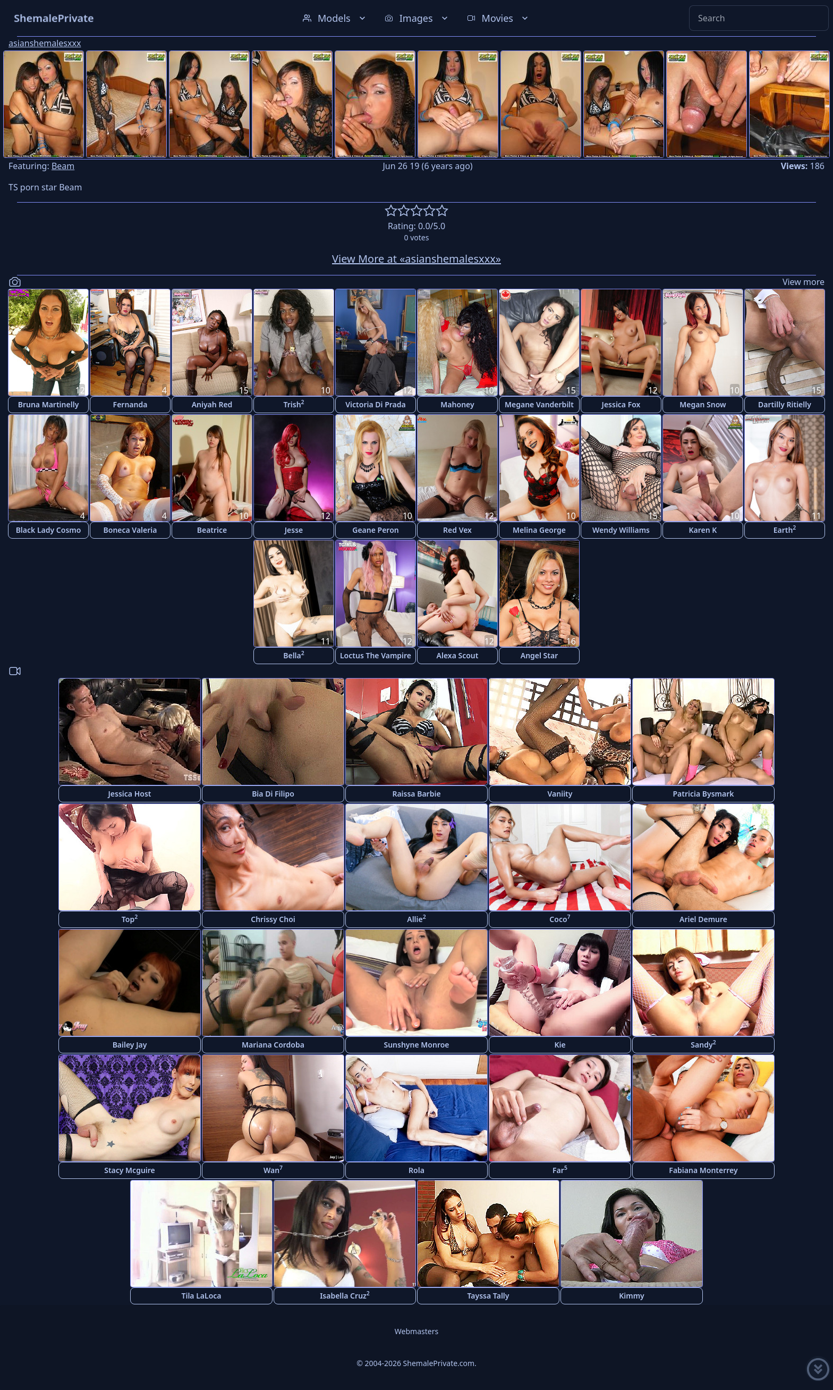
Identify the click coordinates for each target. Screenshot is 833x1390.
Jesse (294, 530)
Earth (785, 529)
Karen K (703, 530)
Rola (416, 1170)
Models (335, 18)
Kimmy (631, 1296)
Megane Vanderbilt (539, 404)
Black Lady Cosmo (48, 530)
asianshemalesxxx (44, 43)
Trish (293, 403)
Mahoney (457, 404)
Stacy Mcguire (129, 1170)
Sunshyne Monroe (416, 1045)
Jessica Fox (621, 404)
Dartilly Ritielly (784, 404)
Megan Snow (702, 404)
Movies (498, 18)
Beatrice (212, 530)
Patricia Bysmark (703, 794)
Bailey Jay (130, 1045)
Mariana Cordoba (273, 1045)
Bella (293, 654)
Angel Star (539, 655)
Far (559, 1169)
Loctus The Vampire (375, 655)
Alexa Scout (458, 655)
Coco (559, 918)
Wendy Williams (621, 530)
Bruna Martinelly (48, 404)
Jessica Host (129, 794)
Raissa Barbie (416, 794)
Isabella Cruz (345, 1295)
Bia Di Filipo (273, 794)
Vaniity (560, 794)
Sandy (703, 1044)
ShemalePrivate (54, 18)
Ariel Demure (703, 919)
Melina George (539, 530)
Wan (273, 1169)
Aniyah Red (212, 404)
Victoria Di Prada (375, 404)
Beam (63, 166)
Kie (559, 1045)
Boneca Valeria (130, 530)
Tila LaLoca (201, 1296)
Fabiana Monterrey (703, 1170)
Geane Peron (375, 530)
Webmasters (416, 1331)
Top (130, 918)
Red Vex (457, 530)
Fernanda (130, 404)
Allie (416, 918)
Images (417, 18)
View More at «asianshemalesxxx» (416, 259)
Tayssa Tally (488, 1296)
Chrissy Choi (273, 919)
